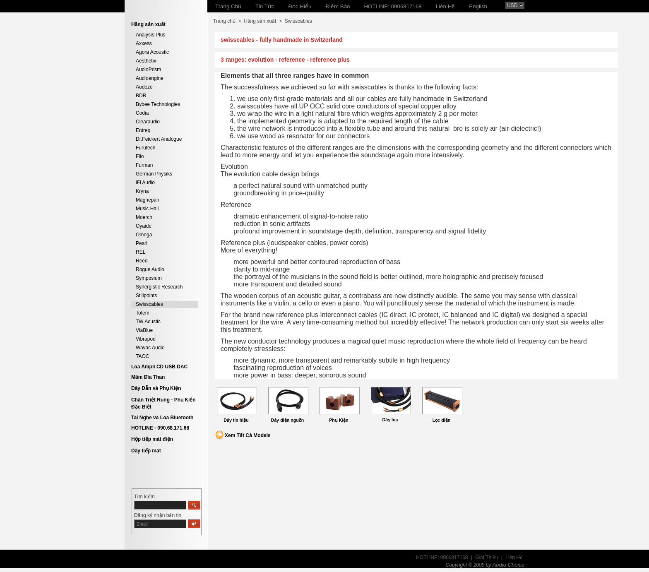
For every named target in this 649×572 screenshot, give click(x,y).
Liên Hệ (514, 557)
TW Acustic (148, 321)
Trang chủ (224, 21)
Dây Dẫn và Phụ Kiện (156, 388)
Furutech (145, 148)
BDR (141, 96)
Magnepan (147, 200)
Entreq (143, 130)
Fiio (140, 156)
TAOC (142, 356)
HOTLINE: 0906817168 (442, 557)
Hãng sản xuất (260, 21)
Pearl (141, 243)
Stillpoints (146, 295)
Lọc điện (441, 420)
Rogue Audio (150, 269)
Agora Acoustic (152, 52)
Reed (142, 261)
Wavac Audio (150, 348)
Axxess (144, 43)
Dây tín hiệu (236, 420)
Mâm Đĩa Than (148, 377)
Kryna (142, 191)
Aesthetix (146, 61)
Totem (142, 313)
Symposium (149, 278)
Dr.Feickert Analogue (159, 139)
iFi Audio (145, 182)
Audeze (144, 87)
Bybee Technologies (158, 104)
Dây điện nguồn (287, 420)
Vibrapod (146, 339)
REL (140, 252)
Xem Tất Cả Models (248, 435)
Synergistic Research (159, 287)
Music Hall (147, 208)
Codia (142, 113)
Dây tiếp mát (146, 451)
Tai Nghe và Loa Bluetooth (162, 418)
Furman (144, 165)
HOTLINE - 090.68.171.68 (160, 428)
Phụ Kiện (339, 420)
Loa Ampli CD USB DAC (159, 367)
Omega (144, 235)
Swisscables (149, 304)
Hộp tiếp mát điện (152, 439)
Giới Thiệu (486, 557)
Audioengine (149, 78)
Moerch (144, 217)
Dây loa (390, 419)
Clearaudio (148, 122)
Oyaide (143, 226)
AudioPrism (148, 69)
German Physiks (154, 174)
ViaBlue (144, 330)
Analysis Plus (150, 35)
